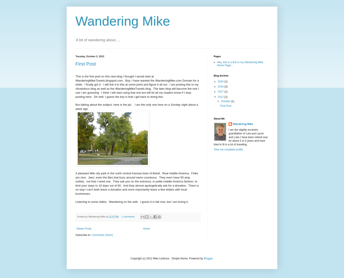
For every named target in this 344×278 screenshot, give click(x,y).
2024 (221, 81)
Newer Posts (84, 228)
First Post (85, 64)
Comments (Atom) (102, 235)
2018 (221, 86)
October (226, 101)
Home (146, 228)
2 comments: (129, 216)
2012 (221, 96)
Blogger (208, 258)
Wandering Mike (122, 21)
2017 (221, 91)
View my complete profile (228, 149)
